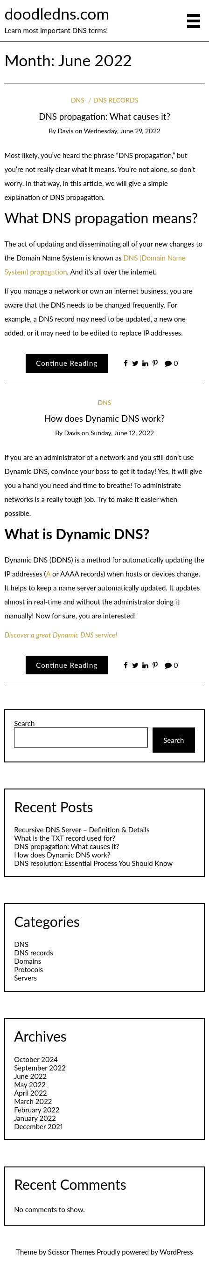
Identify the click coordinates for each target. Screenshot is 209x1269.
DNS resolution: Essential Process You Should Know (93, 863)
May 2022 (30, 1084)
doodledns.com (56, 13)
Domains (27, 961)
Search (24, 723)
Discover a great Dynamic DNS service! (60, 635)
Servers (25, 978)
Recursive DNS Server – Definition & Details (81, 829)
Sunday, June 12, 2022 (122, 433)
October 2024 (36, 1059)
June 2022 (30, 1076)
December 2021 (38, 1126)
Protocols (28, 969)
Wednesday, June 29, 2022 (122, 131)
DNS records (115, 100)
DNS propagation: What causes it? (104, 116)
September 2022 (40, 1067)
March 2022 (33, 1101)
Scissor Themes (71, 1252)
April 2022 (30, 1093)
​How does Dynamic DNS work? (104, 418)
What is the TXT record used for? (64, 838)
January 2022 (35, 1118)
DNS (77, 100)
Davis (65, 131)
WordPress (176, 1252)
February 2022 (36, 1109)
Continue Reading (67, 363)
